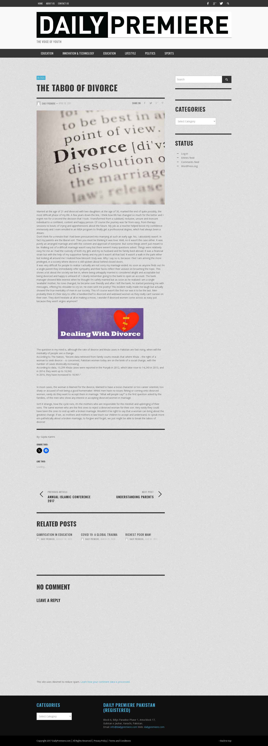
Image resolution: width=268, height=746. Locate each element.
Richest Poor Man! (138, 534)
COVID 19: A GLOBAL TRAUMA (99, 534)
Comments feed (190, 162)
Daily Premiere (48, 539)
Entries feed (187, 157)
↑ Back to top (225, 740)
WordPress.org (189, 166)
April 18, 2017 (65, 103)
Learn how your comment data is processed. (105, 681)
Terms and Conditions (120, 740)
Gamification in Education (54, 534)
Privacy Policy (100, 740)
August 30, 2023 (64, 539)
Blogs (41, 78)
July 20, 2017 (151, 539)
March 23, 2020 (108, 539)
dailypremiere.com (154, 727)
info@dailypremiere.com (123, 727)
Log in (184, 153)
